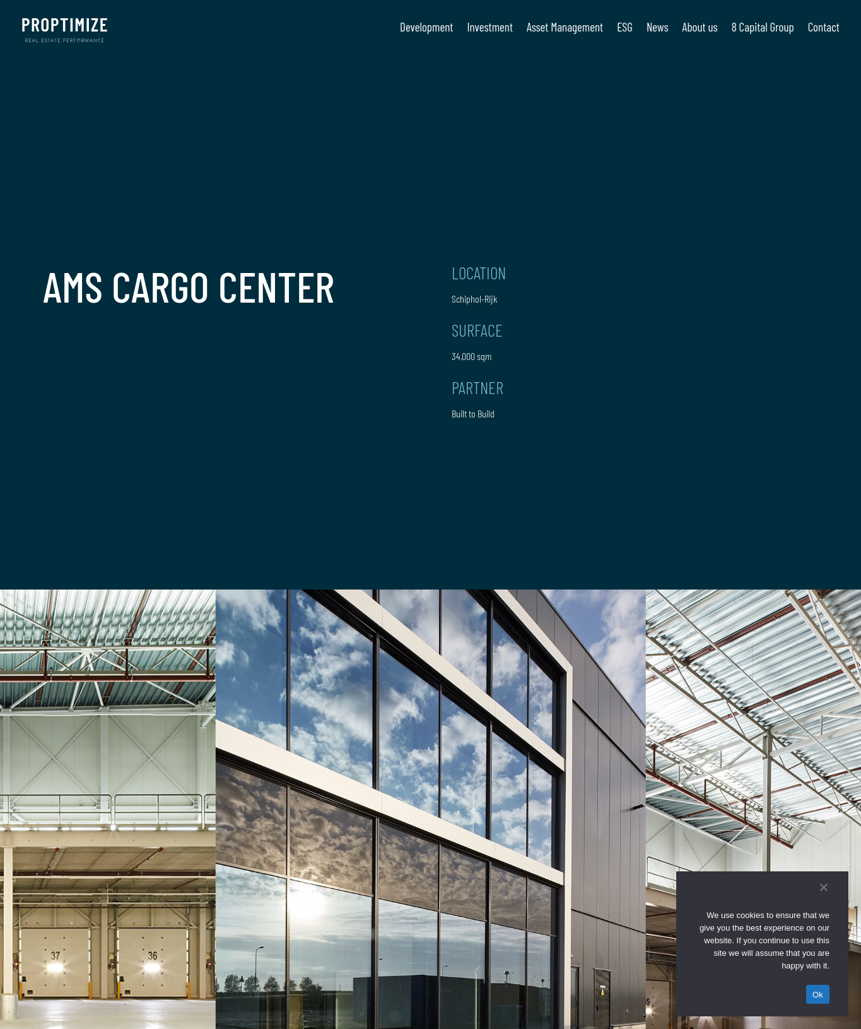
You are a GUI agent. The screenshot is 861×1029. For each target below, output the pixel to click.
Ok (817, 994)
